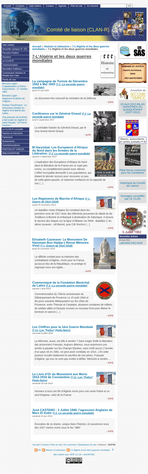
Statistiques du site (87, 444)
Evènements (8, 141)
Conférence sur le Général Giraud (56, 113)
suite (110, 102)
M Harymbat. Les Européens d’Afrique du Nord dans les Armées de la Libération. (60, 150)
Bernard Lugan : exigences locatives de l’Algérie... (13, 98)
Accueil (36, 46)
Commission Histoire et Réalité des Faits (13, 74)
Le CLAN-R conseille (12, 129)
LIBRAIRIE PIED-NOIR (130, 243)
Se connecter (70, 444)
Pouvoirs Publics (10, 53)
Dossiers (6, 57)
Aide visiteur (35, 6)
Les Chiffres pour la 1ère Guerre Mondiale (62, 327)
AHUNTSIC (89, 454)
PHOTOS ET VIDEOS (13, 149)
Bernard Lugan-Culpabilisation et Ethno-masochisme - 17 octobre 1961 (14, 87)
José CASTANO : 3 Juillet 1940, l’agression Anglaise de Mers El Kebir (72, 411)
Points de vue (9, 79)
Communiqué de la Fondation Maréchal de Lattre (60, 284)
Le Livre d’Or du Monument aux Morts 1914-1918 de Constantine (59, 375)
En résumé (92, 6)
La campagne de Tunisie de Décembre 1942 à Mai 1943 (60, 82)
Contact (50, 6)
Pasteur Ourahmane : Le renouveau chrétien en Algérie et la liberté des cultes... (14, 109)
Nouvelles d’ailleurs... (12, 69)
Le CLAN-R (8, 61)
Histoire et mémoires (56, 46)
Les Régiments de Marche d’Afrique (58, 198)
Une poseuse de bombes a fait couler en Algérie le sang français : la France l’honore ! (14, 121)
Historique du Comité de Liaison (132, 184)
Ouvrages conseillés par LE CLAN (133, 197)
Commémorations (11, 145)
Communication (10, 65)
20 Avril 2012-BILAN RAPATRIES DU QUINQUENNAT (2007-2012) (133, 108)
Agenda (62, 6)
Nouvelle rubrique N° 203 (14, 49)
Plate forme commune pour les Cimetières (132, 171)
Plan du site (76, 6)
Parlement (7, 137)
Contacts (20, 6)
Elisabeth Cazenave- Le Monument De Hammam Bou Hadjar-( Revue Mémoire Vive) (60, 242)
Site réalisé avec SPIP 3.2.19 (67, 454)
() (61, 115)
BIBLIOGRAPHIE (10, 153)
